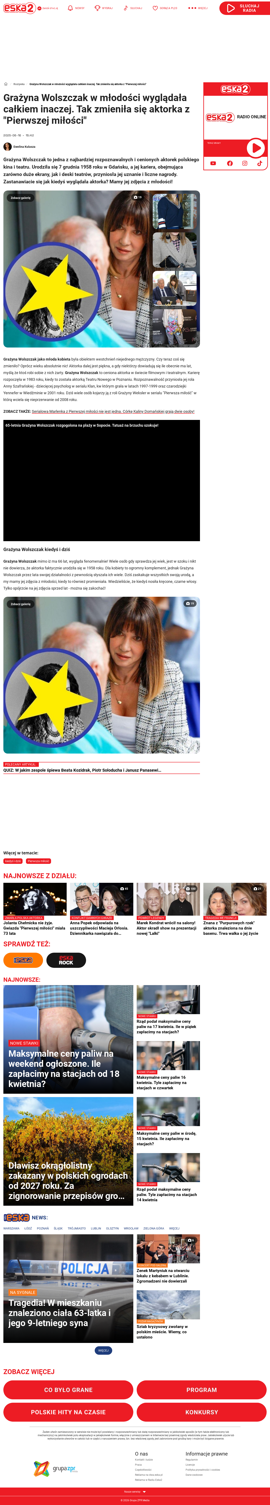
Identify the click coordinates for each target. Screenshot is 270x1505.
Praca (138, 1464)
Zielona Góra (153, 1228)
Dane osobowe (194, 1474)
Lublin (96, 1228)
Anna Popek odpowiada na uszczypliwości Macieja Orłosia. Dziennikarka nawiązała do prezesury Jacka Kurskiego (101, 926)
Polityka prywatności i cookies (203, 1469)
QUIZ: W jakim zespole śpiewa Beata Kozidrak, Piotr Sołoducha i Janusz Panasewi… (82, 770)
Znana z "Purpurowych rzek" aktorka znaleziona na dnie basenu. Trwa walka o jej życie (235, 926)
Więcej (174, 1228)
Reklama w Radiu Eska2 (148, 1479)
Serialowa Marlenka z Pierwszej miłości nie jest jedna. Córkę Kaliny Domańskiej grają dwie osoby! (113, 411)
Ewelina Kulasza (24, 146)
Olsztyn (112, 1228)
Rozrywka (19, 84)
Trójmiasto (77, 1228)
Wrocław (131, 1228)
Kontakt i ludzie (144, 1459)
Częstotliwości (143, 1469)
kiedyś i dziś (13, 861)
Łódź (28, 1228)
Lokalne (25, 1218)
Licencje (190, 1464)
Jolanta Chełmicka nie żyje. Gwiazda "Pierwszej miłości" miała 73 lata (35, 926)
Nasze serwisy (135, 1492)
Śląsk (58, 1228)
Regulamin (192, 1459)
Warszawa (11, 1228)
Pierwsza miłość (38, 861)
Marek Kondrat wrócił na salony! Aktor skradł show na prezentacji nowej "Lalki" (168, 926)
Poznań (43, 1228)
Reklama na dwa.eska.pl (149, 1474)
